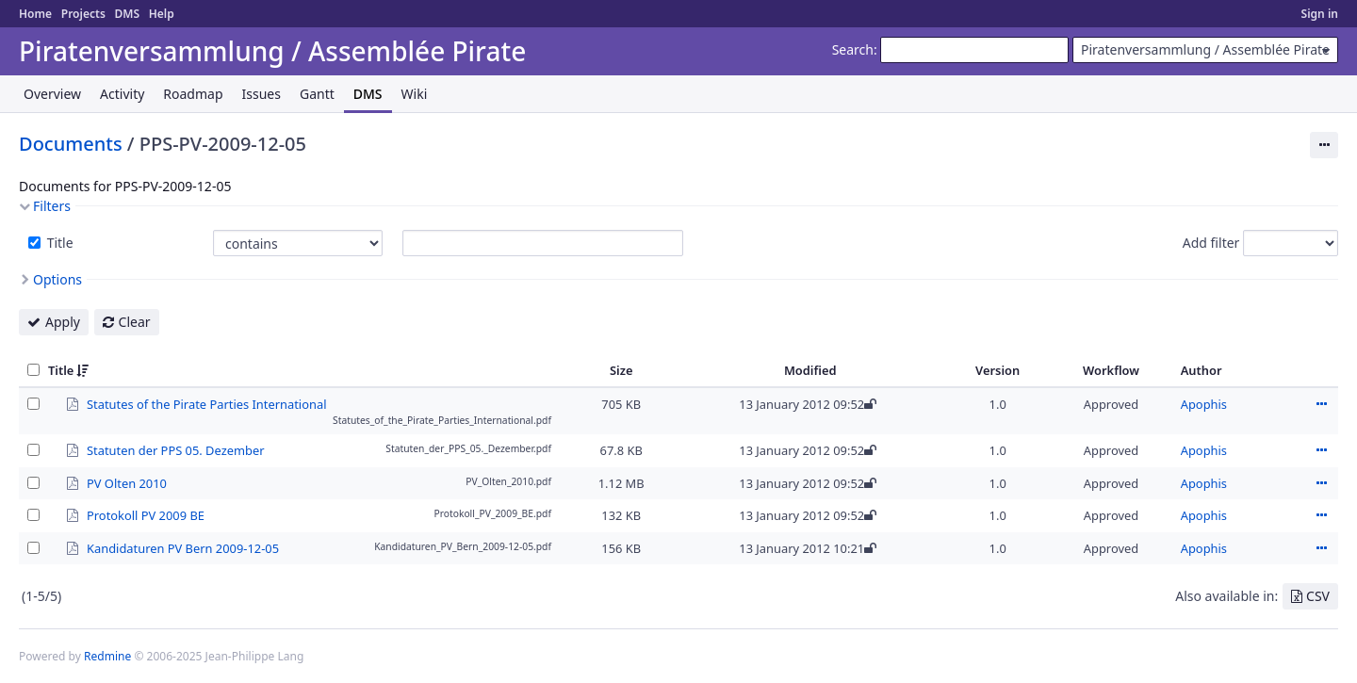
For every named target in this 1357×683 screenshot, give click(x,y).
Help (161, 14)
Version (997, 370)
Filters (52, 206)
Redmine (107, 656)
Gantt (317, 94)
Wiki (414, 94)
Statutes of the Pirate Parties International (206, 403)
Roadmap (192, 94)
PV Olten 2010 (127, 482)
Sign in (1319, 14)
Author (1201, 370)
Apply (62, 322)
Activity (122, 94)
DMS (126, 14)
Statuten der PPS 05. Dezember (176, 449)
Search (853, 49)
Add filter (1211, 243)
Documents (71, 143)
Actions (1321, 404)
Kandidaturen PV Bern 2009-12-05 (183, 547)
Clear (135, 322)
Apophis (1204, 404)
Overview (52, 94)
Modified (810, 370)
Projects (83, 14)
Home (35, 14)
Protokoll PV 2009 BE (145, 514)
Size (621, 370)
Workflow (1111, 370)
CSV (1318, 596)
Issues (261, 94)
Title (58, 243)
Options (57, 279)
